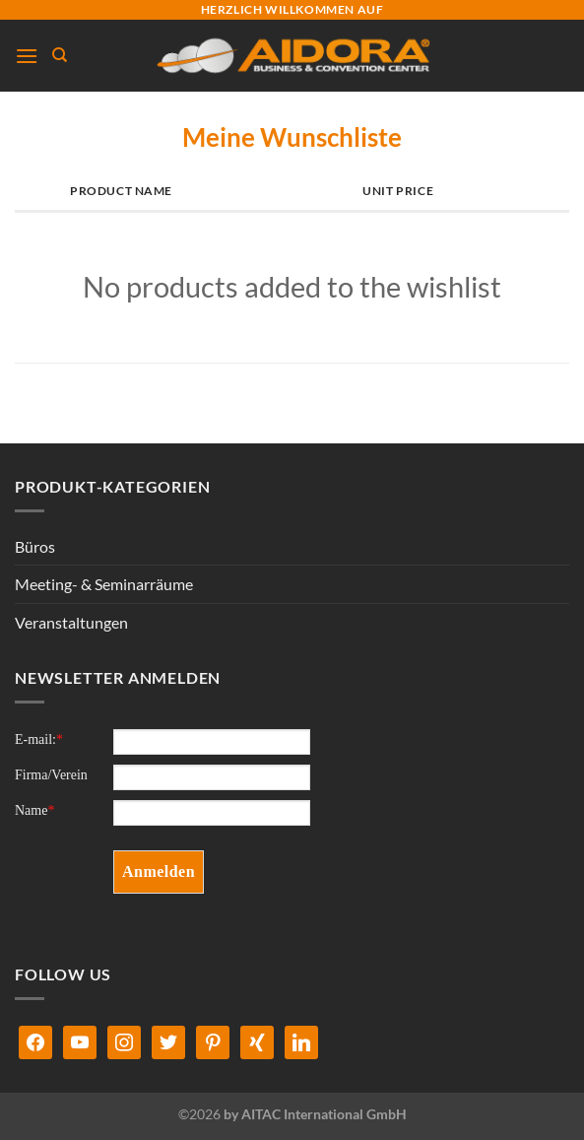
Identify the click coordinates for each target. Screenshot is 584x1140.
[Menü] (26, 56)
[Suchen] (59, 55)
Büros (35, 546)
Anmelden (158, 871)
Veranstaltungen (71, 622)
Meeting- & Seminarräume (104, 583)
